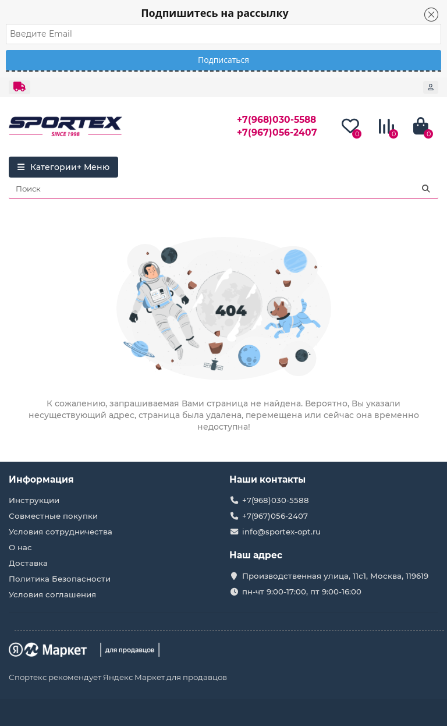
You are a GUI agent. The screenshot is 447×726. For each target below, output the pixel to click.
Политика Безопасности (60, 578)
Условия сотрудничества (60, 531)
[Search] (223, 188)
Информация (41, 479)
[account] (430, 87)
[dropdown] (19, 87)
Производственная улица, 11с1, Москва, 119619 (335, 575)
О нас (20, 547)
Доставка (28, 563)
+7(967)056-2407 (277, 132)
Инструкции (34, 500)
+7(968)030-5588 (276, 119)
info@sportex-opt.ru (281, 531)
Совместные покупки (53, 515)
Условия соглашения (52, 594)
